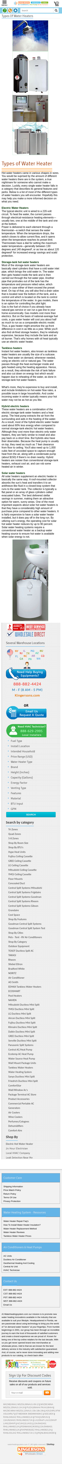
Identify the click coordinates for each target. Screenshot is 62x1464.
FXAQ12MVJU (41, 1417)
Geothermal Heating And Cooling (18, 1263)
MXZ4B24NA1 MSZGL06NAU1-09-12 (21, 1404)
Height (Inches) (20, 772)
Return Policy (9, 1194)
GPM (13, 809)
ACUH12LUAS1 (24, 1423)
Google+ (31, 1461)
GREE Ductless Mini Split (21, 1036)
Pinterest (37, 1461)
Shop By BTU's (15, 847)
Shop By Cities (15, 932)
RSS (42, 1461)
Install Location (20, 746)
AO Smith (13, 982)
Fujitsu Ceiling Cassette (20, 856)
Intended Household (23, 751)
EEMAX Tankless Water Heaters (24, 986)
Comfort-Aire (15, 1130)
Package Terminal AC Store (22, 1094)
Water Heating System (20, 1072)
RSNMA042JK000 (29, 1426)
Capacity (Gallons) (22, 777)
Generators (14, 1107)
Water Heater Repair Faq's (16, 1221)
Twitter (26, 1461)
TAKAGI (12, 955)
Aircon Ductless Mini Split (21, 1018)
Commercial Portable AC (21, 1103)
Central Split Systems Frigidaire (24, 892)
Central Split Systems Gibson (23, 905)
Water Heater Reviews (14, 1232)
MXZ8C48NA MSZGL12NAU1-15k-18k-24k (23, 1410)
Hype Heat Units (17, 851)
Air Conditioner (16, 977)
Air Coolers (14, 1112)
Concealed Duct (16, 883)
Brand (14, 767)
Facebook (21, 1461)
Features (16, 793)
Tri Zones (13, 829)
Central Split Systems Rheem (23, 901)
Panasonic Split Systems (20, 1045)
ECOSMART (14, 991)
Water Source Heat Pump (21, 1058)
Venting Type (18, 788)
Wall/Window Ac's (18, 1090)
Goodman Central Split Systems (24, 923)
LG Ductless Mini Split (19, 1013)
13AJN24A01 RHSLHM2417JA (17, 1420)
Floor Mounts (15, 878)
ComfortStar (14, 1085)
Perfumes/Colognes (18, 1121)
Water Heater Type (21, 762)
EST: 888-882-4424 (12, 1290)
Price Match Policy (12, 1190)
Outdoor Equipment (18, 946)
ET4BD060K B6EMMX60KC (29, 1414)
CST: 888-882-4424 (12, 1293)
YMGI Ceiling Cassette (19, 874)
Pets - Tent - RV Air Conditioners (25, 937)
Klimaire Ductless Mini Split (22, 1027)
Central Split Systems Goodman (24, 896)
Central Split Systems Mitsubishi (25, 887)
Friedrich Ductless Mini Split (23, 1081)
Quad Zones (14, 833)
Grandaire (13, 910)
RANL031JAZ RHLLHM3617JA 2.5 (19, 1433)
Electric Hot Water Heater (19, 1143)
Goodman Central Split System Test (26, 928)
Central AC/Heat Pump (20, 1049)
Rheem (12, 959)
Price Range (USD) (21, 756)
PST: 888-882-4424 (12, 1297)
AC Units (7, 1256)
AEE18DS (49, 1414)
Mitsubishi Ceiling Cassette (22, 869)
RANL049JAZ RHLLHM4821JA (18, 1417)
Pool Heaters (15, 995)
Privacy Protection (12, 1201)
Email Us (7, 1305)
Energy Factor (19, 783)
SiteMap (50, 1444)
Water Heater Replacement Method (20, 1228)
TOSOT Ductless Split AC (21, 950)
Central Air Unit (10, 1266)
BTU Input (17, 803)
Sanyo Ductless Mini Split (21, 1076)
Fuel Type (16, 741)
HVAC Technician (11, 1270)
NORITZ (12, 973)
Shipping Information (13, 1186)
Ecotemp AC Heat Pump (20, 1054)
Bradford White (16, 968)
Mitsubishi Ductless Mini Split (23, 1004)
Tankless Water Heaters (20, 1067)
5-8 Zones (13, 838)
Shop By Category (17, 941)
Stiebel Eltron (15, 964)
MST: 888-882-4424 (12, 1301)
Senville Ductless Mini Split (22, 1040)
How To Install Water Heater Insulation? (22, 1225)
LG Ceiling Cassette (18, 865)
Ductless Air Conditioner (14, 1259)
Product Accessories (19, 1098)
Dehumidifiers (15, 1125)
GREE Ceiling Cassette (19, 860)
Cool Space (14, 914)
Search (31, 814)
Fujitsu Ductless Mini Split (22, 1022)
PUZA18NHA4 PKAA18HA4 (39, 1407)
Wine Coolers (15, 1116)
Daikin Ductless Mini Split (21, 1031)
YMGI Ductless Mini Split (21, 1009)
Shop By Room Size (18, 842)
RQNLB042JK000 (46, 1433)
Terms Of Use (9, 1197)
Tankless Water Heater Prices (17, 1236)
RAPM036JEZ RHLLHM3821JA (36, 1430)
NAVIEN (12, 1000)
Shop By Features (17, 919)
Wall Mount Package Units (22, 1063)
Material (16, 798)
